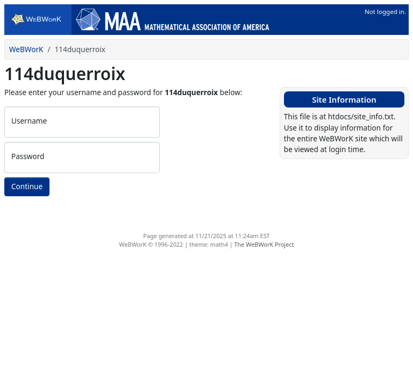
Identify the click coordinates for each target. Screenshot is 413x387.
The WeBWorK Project (264, 244)
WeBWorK (26, 49)
